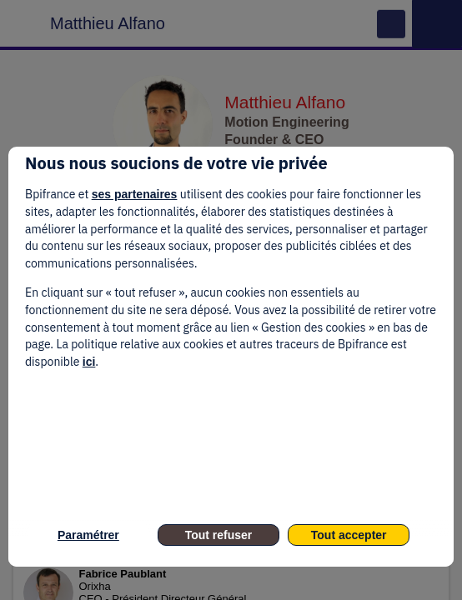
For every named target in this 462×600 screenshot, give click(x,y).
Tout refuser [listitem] (219, 535)
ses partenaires (135, 194)
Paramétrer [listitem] (88, 535)
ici (89, 361)
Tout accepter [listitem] (349, 535)
